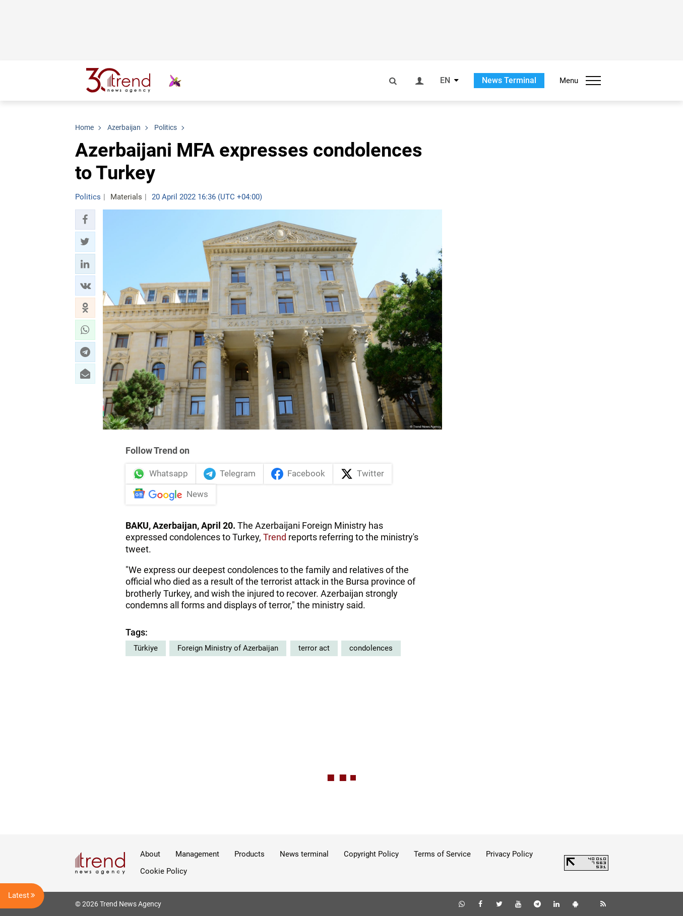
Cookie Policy (163, 871)
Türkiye (146, 648)
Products (249, 854)
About (150, 854)
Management (197, 854)
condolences (371, 648)
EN (445, 81)
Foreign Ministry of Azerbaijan (227, 648)
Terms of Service (442, 854)
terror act (314, 648)
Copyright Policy (371, 854)
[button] (85, 219)
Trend (274, 537)
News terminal (304, 854)
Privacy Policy (509, 854)
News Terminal (509, 80)
